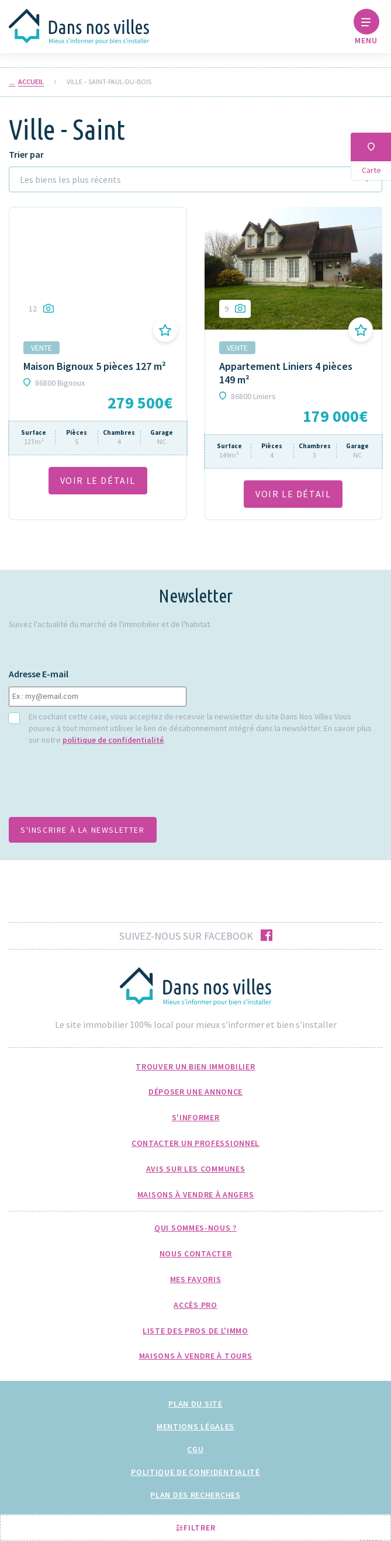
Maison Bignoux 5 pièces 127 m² (94, 366)
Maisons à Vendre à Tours (195, 1355)
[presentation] (97, 785)
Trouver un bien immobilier (195, 1066)
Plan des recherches (195, 1495)
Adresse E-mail (38, 674)
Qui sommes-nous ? (195, 1228)
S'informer (196, 1117)
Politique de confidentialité (195, 1472)
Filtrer (196, 1527)
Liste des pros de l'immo (195, 1330)
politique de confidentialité (113, 740)
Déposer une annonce (195, 1091)
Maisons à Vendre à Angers (195, 1194)
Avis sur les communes (195, 1168)
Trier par (26, 154)
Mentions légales (195, 1426)
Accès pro (195, 1305)
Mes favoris (196, 1279)
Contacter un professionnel (195, 1143)
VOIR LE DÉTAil (98, 480)
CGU (195, 1449)
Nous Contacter (196, 1253)
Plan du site (195, 1403)
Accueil (31, 82)
